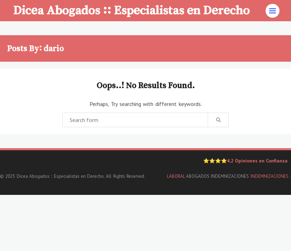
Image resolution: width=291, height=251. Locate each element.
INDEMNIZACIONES (270, 176)
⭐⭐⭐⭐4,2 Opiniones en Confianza (245, 161)
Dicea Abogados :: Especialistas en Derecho (131, 9)
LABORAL (176, 176)
